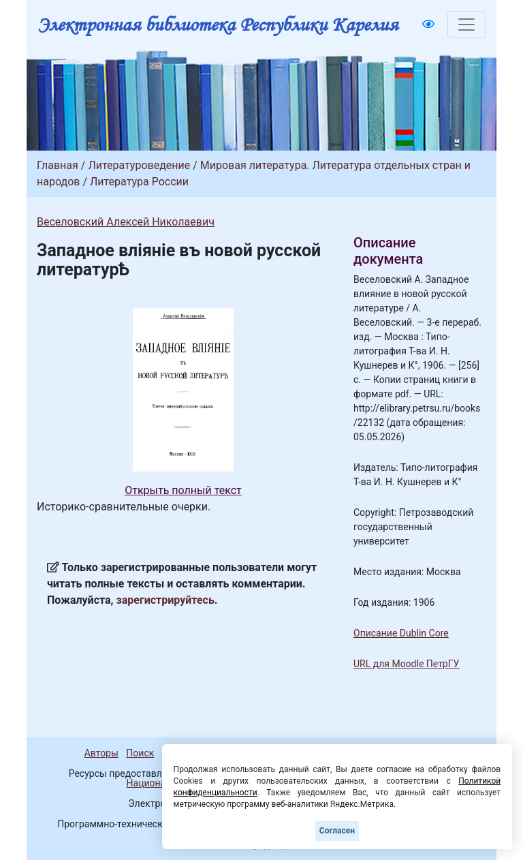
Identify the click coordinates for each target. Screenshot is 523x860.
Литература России (139, 181)
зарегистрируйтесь (165, 600)
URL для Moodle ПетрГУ (406, 663)
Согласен (337, 830)
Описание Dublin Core (401, 633)
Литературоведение (139, 165)
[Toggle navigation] (466, 24)
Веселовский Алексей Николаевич (126, 221)
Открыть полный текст (183, 490)
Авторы (101, 753)
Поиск (140, 753)
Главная (57, 165)
